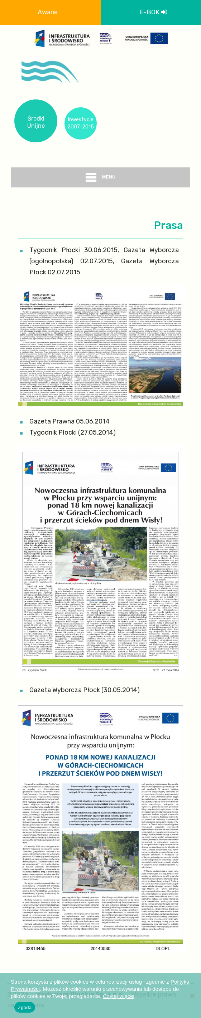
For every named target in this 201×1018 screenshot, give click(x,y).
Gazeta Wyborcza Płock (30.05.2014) (84, 690)
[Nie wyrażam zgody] (192, 995)
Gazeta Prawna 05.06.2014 (69, 421)
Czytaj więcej (118, 996)
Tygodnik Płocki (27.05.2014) (72, 432)
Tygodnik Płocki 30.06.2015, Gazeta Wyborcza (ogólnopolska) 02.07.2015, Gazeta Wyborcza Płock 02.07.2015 (104, 261)
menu (101, 177)
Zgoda (25, 1007)
